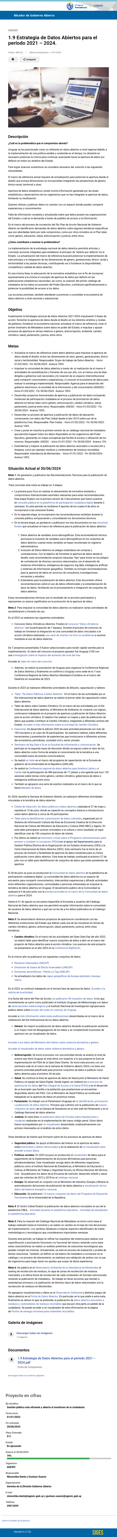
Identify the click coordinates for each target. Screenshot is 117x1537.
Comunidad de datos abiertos (68, 872)
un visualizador (51, 1124)
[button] (13, 59)
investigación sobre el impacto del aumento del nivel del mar (46, 655)
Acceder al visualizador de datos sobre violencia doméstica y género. (46, 1048)
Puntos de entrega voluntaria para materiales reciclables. (43, 1311)
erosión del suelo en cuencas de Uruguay (53, 1009)
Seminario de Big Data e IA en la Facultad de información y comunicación (55, 744)
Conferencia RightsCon (67, 948)
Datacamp (20, 729)
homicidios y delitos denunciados (39, 1146)
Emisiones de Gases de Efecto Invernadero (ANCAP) (43, 967)
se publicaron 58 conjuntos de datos (72, 998)
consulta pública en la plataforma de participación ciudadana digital (55, 502)
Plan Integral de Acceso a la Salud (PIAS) (65, 1085)
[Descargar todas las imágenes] (58, 1333)
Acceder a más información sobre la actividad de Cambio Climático (61, 724)
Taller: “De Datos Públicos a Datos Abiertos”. (39, 694)
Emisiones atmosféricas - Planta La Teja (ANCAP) (42, 971)
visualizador (80, 1155)
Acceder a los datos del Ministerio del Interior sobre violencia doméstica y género (53, 1042)
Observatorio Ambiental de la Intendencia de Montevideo (66, 1267)
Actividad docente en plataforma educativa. (54, 1210)
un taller (30, 760)
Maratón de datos (31, 787)
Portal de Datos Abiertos (44, 1296)
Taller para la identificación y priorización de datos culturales (48, 818)
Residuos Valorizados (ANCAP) (31, 963)
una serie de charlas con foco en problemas (69, 635)
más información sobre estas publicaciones (44, 1016)
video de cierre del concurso (36, 661)
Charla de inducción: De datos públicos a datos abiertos (45, 806)
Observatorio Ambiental (69, 1292)
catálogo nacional (68, 1177)
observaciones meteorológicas (28, 1006)
